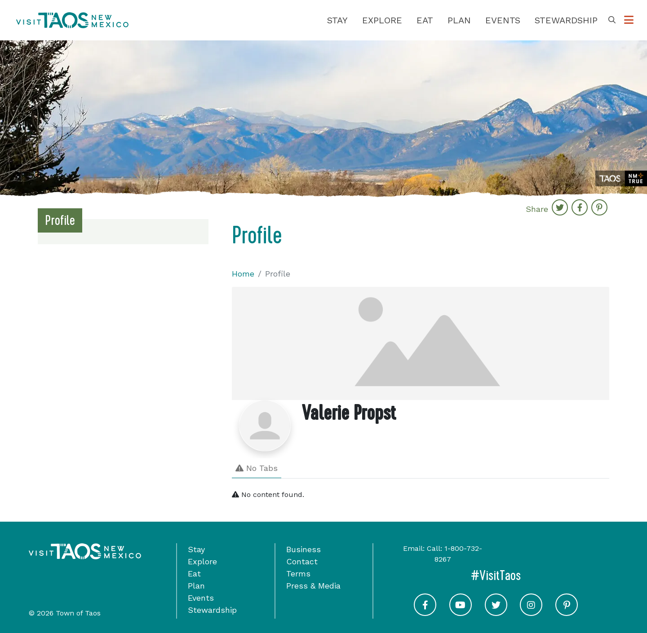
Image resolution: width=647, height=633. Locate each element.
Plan (459, 20)
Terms (298, 573)
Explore (382, 20)
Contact (302, 561)
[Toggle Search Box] (612, 20)
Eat (425, 20)
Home (243, 273)
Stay (337, 20)
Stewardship (566, 20)
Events (502, 20)
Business (303, 549)
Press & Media (313, 585)
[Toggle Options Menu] (628, 20)
